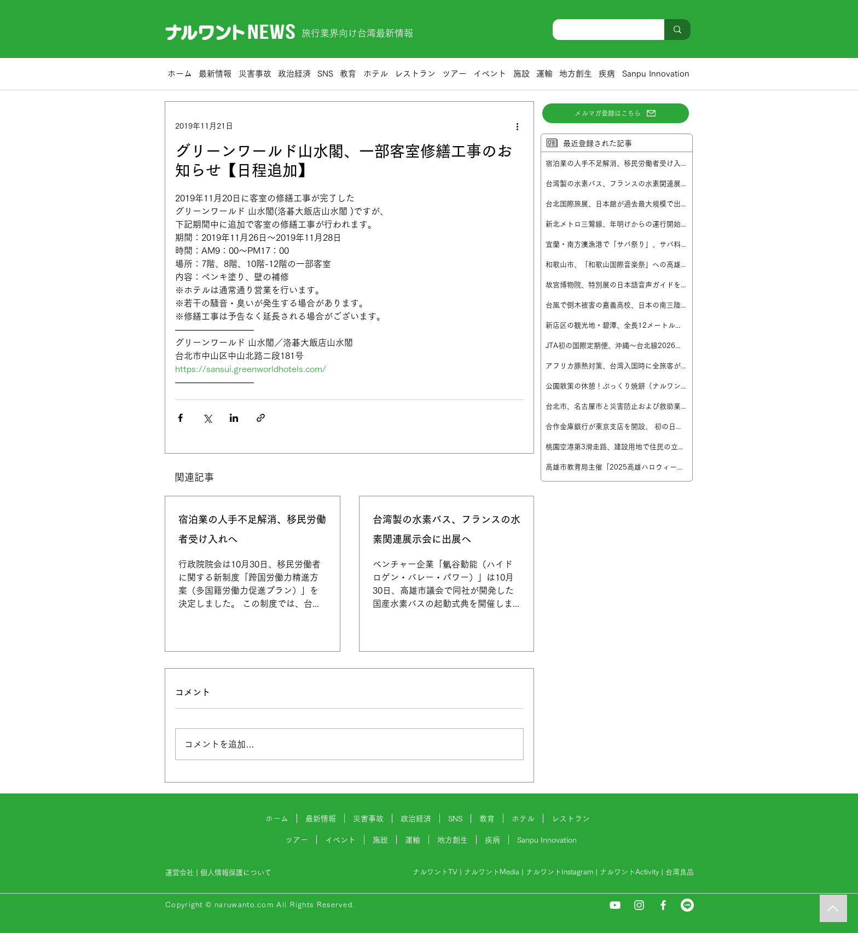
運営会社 (179, 872)
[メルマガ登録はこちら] (615, 113)
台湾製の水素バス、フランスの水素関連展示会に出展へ (446, 529)
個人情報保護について (237, 872)
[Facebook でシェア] (180, 418)
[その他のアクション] (517, 125)
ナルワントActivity (629, 872)
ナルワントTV (435, 872)
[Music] (833, 908)
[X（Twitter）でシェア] (207, 418)
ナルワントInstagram (559, 872)
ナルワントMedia (491, 872)
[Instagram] (639, 905)
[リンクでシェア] (261, 418)
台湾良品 (679, 872)
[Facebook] (663, 905)
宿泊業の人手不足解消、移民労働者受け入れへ (252, 529)
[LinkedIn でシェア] (234, 418)
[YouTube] (615, 905)
